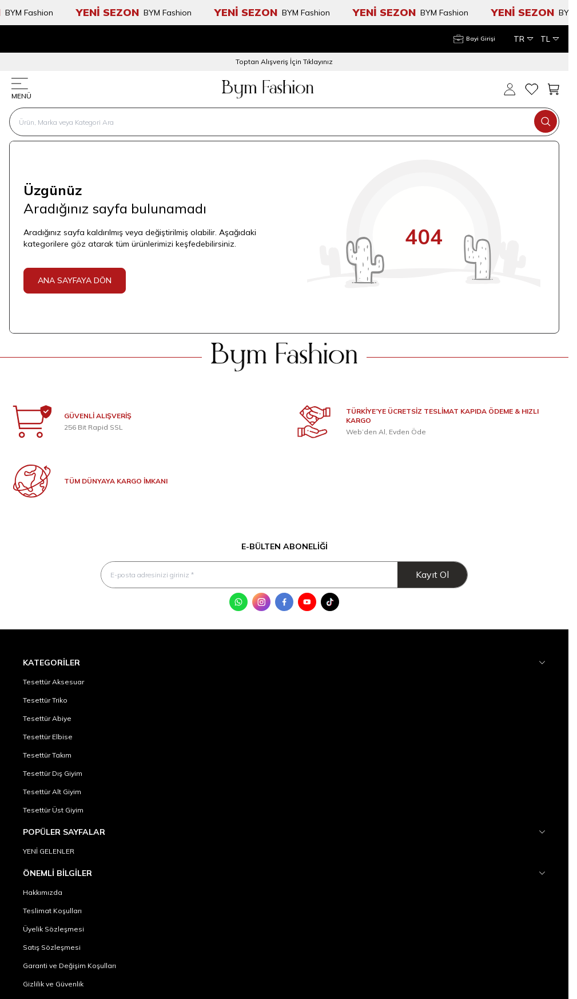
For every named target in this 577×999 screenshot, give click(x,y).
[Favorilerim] (531, 89)
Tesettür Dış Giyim (52, 773)
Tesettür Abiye (47, 718)
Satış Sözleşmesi (52, 947)
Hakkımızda (42, 892)
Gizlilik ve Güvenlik (53, 984)
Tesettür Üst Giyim (53, 810)
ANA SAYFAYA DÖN (75, 280)
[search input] (284, 122)
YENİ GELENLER (48, 851)
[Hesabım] (474, 38)
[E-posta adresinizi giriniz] (284, 575)
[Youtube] (307, 602)
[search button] (545, 121)
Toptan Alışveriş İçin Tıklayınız (284, 61)
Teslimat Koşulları (52, 910)
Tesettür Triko (45, 700)
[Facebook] (284, 602)
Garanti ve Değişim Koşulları (69, 965)
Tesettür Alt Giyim (52, 791)
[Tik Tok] (330, 602)
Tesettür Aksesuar (53, 681)
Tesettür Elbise (48, 736)
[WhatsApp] (238, 602)
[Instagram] (261, 602)
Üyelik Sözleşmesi (53, 929)
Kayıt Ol (432, 574)
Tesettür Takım (47, 755)
